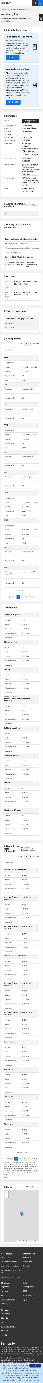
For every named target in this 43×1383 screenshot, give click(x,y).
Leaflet (19, 1241)
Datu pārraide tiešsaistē (9, 1262)
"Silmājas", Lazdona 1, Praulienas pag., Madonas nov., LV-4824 (30, 167)
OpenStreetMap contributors (31, 1241)
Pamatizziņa (5, 1257)
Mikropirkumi (27, 1262)
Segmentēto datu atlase (10, 1266)
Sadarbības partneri (8, 1326)
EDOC (25, 875)
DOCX (25, 1047)
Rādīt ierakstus (28, 344)
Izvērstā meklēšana (8, 1300)
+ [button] (6, 1193)
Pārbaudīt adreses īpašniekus (29, 173)
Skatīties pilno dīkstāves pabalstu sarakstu (31, 264)
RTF (25, 904)
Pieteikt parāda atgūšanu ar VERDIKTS (30, 205)
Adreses (4, 1295)
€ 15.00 (13, 102)
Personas (4, 1291)
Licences (4, 1322)
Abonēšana (27, 1257)
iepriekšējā (11, 597)
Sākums (4, 9)
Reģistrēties (27, 1266)
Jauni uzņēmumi (29, 1295)
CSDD (25, 1291)
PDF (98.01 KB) (26, 511)
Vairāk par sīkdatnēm (32, 1380)
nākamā (32, 597)
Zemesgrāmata (28, 1287)
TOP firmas (5, 1304)
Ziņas (25, 1300)
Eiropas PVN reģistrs (31, 155)
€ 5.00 (12, 58)
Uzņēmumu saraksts (17, 9)
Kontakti (4, 1335)
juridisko (32, 1187)
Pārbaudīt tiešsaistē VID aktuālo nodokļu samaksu (16, 263)
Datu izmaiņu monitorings (10, 1277)
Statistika (4, 1318)
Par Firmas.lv (5, 1314)
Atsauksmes (5, 1331)
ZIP (23, 376)
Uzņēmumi (5, 1287)
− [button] (6, 1196)
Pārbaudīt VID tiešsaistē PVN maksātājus (30, 150)
